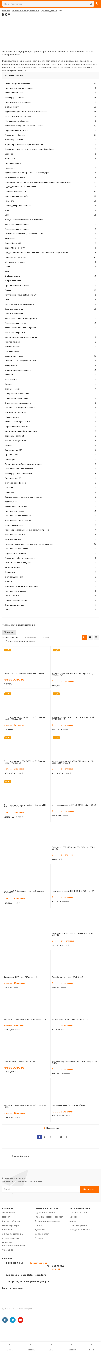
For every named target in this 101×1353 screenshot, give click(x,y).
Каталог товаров (78, 1212)
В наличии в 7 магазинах (14, 725)
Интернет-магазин (79, 1208)
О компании (8, 1212)
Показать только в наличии (20, 641)
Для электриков (78, 1225)
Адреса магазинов (45, 1212)
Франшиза (7, 1249)
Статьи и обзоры (11, 1221)
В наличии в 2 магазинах (14, 1025)
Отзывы (39, 1238)
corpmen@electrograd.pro (27, 1281)
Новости (6, 1216)
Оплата (39, 1225)
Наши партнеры (10, 1225)
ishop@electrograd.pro (26, 1275)
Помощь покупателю (46, 1208)
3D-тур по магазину (12, 1234)
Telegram (13, 1320)
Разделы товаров (14, 75)
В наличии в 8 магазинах (14, 813)
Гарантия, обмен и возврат (49, 1216)
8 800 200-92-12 (14, 1263)
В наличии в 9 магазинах (62, 725)
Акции (72, 1221)
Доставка (40, 1229)
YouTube (20, 1320)
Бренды (73, 1216)
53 (61, 1137)
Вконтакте (5, 1320)
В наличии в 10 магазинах (14, 679)
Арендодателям (10, 1238)
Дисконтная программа (47, 1221)
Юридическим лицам (80, 1229)
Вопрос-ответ (42, 1234)
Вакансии (7, 1229)
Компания (7, 1208)
